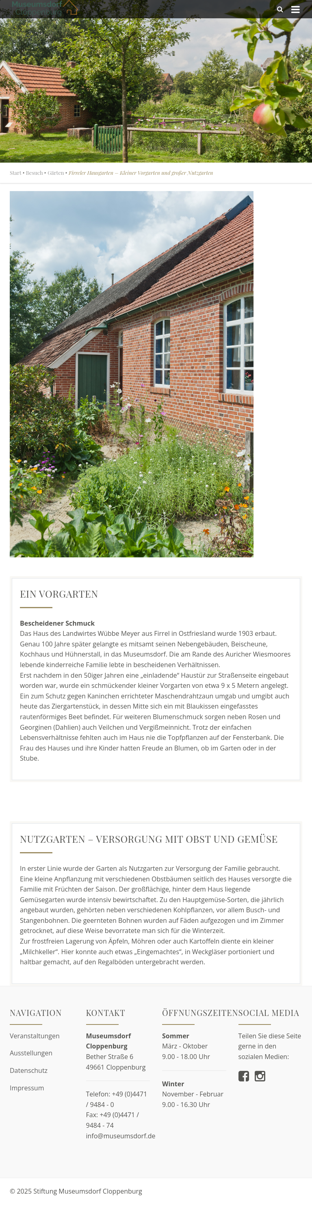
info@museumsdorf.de (121, 1135)
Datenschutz (29, 1070)
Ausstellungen (31, 1052)
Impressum (27, 1087)
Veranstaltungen (35, 1035)
